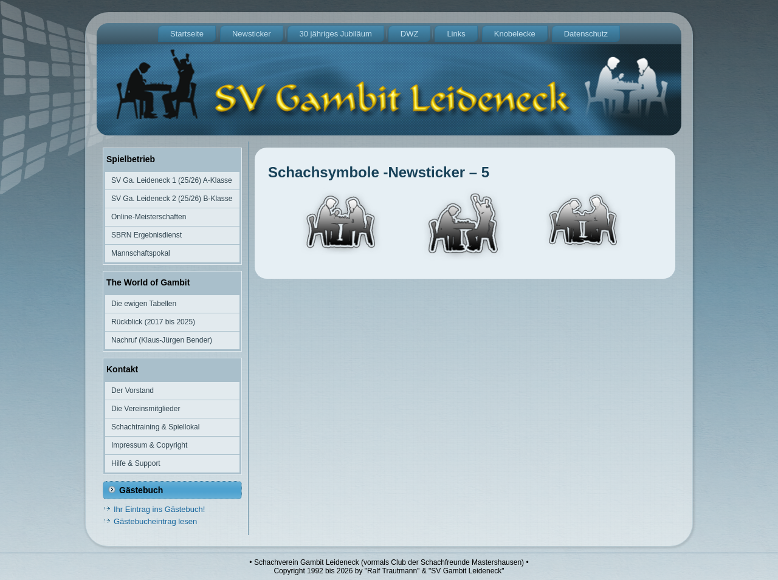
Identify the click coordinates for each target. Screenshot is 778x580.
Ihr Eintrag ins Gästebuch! (159, 509)
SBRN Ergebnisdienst (146, 235)
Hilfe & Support (135, 463)
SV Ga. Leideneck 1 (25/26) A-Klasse (171, 180)
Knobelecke (514, 33)
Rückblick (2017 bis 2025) (153, 322)
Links (456, 33)
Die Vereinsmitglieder (145, 408)
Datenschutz (586, 33)
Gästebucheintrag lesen (155, 521)
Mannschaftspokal (140, 253)
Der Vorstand (132, 390)
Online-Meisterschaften (148, 217)
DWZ (410, 33)
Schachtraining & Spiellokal (155, 427)
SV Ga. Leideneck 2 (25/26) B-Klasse (171, 198)
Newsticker (251, 33)
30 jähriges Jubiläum (336, 33)
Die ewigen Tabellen (143, 303)
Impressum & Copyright (149, 445)
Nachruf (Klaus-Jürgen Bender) (161, 340)
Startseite (187, 33)
